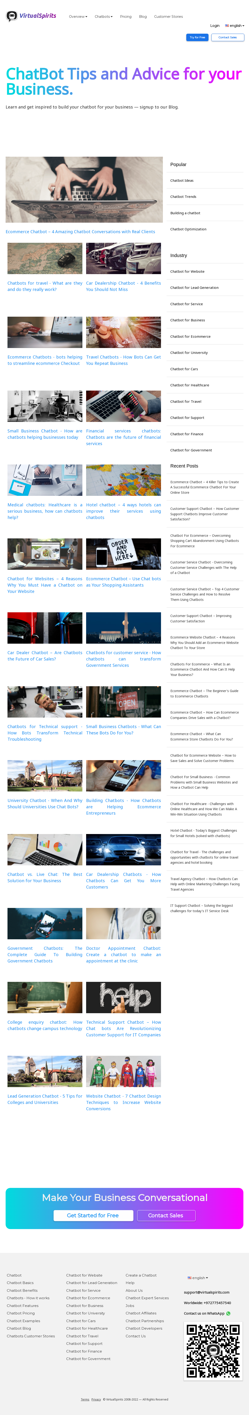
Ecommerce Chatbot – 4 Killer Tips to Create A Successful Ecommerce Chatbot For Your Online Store (204, 487)
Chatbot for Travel (185, 401)
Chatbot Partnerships (145, 1321)
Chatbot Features (22, 1305)
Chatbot (14, 1275)
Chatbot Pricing (21, 1313)
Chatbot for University (189, 352)
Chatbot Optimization (188, 229)
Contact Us (136, 1336)
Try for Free (197, 37)
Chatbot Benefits (22, 1290)
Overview (78, 17)
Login (215, 26)
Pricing (126, 17)
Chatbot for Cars (184, 368)
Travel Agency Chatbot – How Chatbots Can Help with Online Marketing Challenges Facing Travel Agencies (205, 884)
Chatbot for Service (186, 303)
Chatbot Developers (144, 1328)
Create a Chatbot (141, 1275)
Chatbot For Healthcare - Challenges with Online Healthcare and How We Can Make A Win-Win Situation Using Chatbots (203, 809)
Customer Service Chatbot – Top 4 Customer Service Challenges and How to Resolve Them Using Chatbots (204, 594)
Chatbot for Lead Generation (194, 287)
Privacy (96, 1399)
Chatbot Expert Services (147, 1298)
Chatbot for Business (187, 320)
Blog (143, 17)
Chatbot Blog (19, 1328)
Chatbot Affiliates (141, 1313)
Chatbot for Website (187, 271)
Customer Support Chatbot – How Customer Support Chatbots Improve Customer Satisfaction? (204, 513)
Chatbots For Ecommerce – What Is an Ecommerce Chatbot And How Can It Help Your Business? (202, 669)
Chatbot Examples (23, 1321)
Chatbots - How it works (28, 1298)
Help (130, 1283)
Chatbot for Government (191, 450)
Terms (85, 1399)
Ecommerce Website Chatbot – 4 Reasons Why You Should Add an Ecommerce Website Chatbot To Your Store (204, 642)
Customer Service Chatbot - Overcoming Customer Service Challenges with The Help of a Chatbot (203, 567)
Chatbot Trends (183, 196)
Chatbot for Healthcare (189, 385)
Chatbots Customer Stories (31, 1336)
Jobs (130, 1305)
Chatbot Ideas (182, 180)
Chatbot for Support (187, 417)
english (234, 26)
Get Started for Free (93, 1215)
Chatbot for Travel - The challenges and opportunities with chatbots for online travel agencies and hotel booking (204, 857)
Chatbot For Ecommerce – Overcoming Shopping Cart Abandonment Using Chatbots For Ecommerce (204, 540)
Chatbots (104, 17)
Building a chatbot (185, 212)
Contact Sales (228, 37)
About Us (134, 1290)
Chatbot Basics (20, 1283)
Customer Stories (168, 17)
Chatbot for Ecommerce (190, 336)
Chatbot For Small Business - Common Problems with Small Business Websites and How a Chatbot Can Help (204, 782)
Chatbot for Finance (186, 434)
